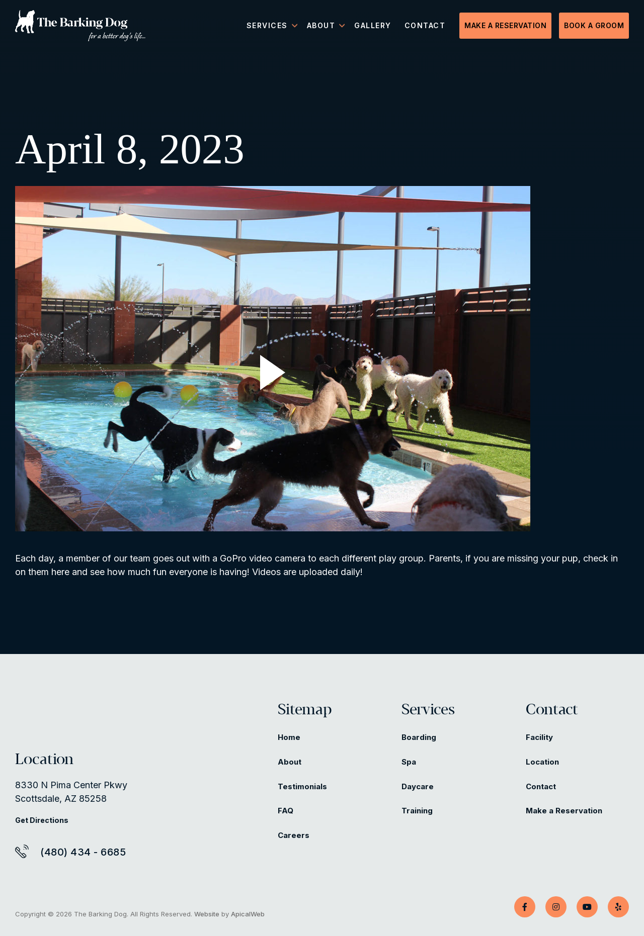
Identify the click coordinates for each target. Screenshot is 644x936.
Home (289, 737)
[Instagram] (556, 906)
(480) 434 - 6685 (83, 852)
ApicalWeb (248, 914)
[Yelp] (618, 906)
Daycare (417, 786)
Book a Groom (594, 25)
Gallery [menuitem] (372, 25)
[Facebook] (524, 906)
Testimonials (302, 786)
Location (542, 762)
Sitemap (305, 710)
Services (428, 710)
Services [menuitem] (267, 25)
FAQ (285, 810)
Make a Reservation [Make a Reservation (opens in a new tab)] (564, 810)
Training (417, 810)
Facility (539, 737)
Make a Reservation (505, 25)
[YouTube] (587, 906)
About (289, 762)
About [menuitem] (321, 25)
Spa (408, 762)
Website (206, 914)
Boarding (418, 737)
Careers (293, 835)
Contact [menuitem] (425, 25)
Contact (552, 710)
